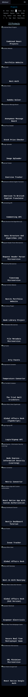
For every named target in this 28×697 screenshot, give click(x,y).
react (12, 11)
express (12, 13)
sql (23, 15)
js (16, 11)
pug (5, 15)
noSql (22, 13)
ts (6, 18)
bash (14, 18)
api (24, 11)
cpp (10, 18)
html (7, 11)
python (9, 15)
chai (14, 15)
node (19, 11)
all (3, 11)
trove (17, 13)
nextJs (19, 15)
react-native (21, 18)
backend (6, 13)
